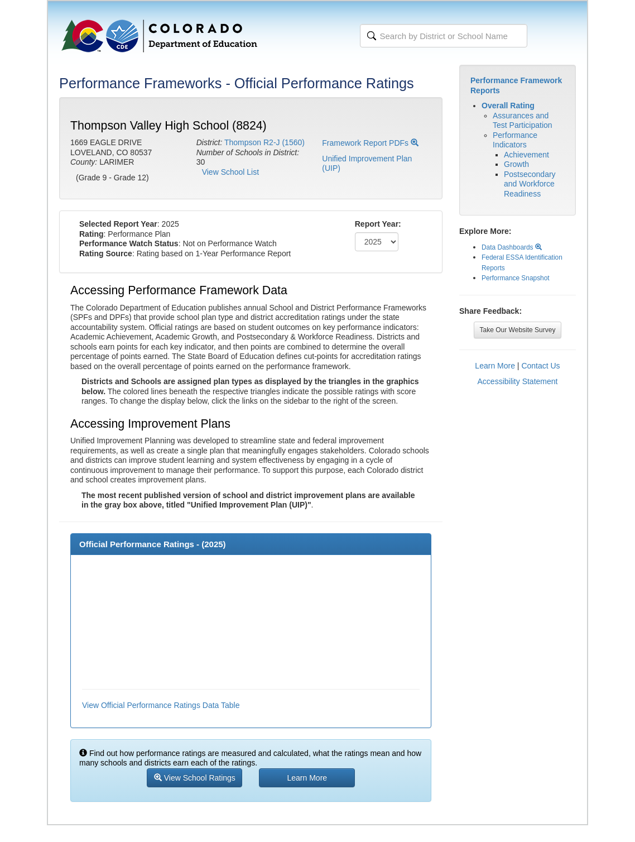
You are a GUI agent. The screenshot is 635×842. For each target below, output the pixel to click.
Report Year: (378, 223)
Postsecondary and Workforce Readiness (530, 184)
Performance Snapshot (516, 278)
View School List (230, 172)
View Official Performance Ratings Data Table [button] (160, 705)
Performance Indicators (515, 140)
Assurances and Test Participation (522, 120)
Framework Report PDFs (370, 142)
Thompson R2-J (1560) (264, 142)
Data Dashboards (512, 247)
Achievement (526, 154)
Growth (516, 164)
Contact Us (540, 365)
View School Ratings (194, 777)
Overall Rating (508, 105)
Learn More (495, 365)
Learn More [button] (307, 777)
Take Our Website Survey (518, 330)
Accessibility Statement (518, 381)
